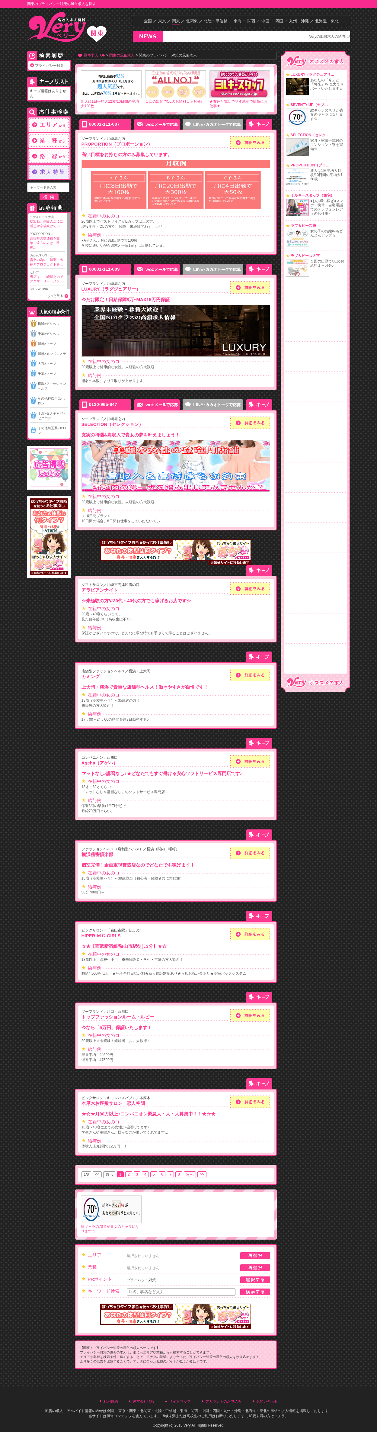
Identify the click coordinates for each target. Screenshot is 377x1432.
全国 (148, 21)
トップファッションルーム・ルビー (117, 1016)
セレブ (47, 277)
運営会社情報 (144, 1401)
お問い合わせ (267, 1401)
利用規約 (111, 1401)
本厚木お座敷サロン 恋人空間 (113, 1103)
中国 (265, 21)
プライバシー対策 (49, 65)
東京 (162, 21)
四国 (279, 21)
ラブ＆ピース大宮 (47, 221)
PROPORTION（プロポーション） (117, 143)
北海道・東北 (327, 21)
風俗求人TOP (94, 55)
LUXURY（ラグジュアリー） (111, 288)
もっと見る (55, 296)
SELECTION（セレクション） (112, 424)
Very (99, 1411)
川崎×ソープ (47, 344)
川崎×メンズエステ (52, 354)
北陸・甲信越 (215, 21)
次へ (189, 1175)
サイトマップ (180, 1401)
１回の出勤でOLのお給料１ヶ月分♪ (174, 101)
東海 (237, 21)
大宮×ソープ (47, 363)
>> (202, 1174)
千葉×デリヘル (48, 334)
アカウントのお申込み (223, 1401)
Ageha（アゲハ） (99, 762)
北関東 (192, 21)
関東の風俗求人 (122, 55)
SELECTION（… (47, 260)
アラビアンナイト (99, 590)
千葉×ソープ (47, 373)
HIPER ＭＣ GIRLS (101, 935)
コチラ (279, 1416)
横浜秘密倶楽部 (97, 854)
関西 (251, 21)
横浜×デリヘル (48, 324)
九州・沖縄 (299, 21)
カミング (90, 676)
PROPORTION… (47, 241)
